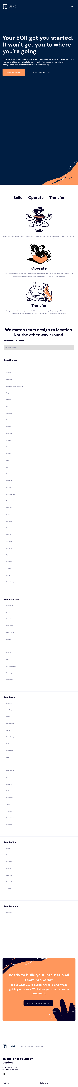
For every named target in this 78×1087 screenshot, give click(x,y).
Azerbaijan (9, 710)
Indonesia (9, 750)
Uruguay (9, 673)
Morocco (9, 862)
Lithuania (9, 481)
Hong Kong (10, 737)
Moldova (9, 487)
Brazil (8, 612)
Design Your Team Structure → (38, 1003)
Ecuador (9, 639)
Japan (8, 764)
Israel (8, 757)
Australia (9, 912)
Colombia (9, 626)
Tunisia (8, 889)
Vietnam (9, 825)
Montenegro (10, 494)
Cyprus (8, 406)
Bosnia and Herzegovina (14, 386)
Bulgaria (9, 393)
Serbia (8, 535)
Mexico (8, 653)
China (8, 730)
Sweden (9, 562)
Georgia (9, 433)
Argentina (9, 605)
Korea (8, 777)
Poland (8, 514)
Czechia (9, 413)
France (8, 427)
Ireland (8, 460)
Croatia (8, 400)
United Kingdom (11, 582)
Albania (8, 366)
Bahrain (8, 717)
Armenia (9, 703)
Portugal (9, 521)
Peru (7, 659)
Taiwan (8, 804)
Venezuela (9, 680)
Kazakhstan (10, 771)
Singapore (9, 798)
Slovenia (9, 548)
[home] (10, 6)
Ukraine (8, 575)
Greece (8, 447)
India (8, 744)
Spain (8, 555)
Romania (9, 528)
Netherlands (10, 501)
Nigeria (8, 868)
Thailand (9, 811)
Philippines (10, 791)
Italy (7, 467)
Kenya (8, 855)
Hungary (9, 454)
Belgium (9, 379)
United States (11, 666)
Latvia (8, 474)
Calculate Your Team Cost (41, 72)
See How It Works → (14, 72)
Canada (9, 619)
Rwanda (9, 875)
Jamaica (9, 646)
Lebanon (9, 784)
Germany (9, 440)
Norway (9, 508)
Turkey (8, 568)
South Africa (10, 882)
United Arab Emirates (13, 818)
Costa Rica (10, 632)
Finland (8, 420)
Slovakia (9, 541)
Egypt (8, 848)
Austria (8, 373)
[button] (72, 6)
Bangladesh (10, 723)
